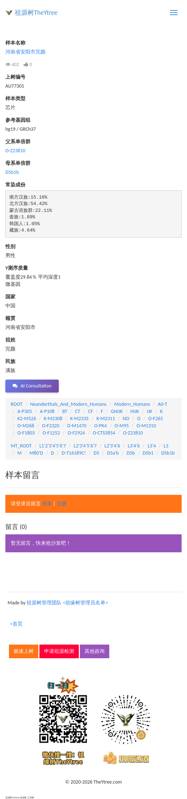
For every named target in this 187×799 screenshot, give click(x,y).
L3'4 (152, 446)
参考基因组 (17, 120)
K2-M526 (27, 418)
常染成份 (15, 185)
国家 (10, 297)
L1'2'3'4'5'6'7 (52, 446)
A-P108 (47, 411)
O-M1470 (76, 426)
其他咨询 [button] (95, 651)
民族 (10, 361)
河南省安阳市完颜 (25, 52)
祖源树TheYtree (36, 13)
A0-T (162, 404)
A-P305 (25, 411)
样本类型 (15, 99)
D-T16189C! (74, 453)
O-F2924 (76, 433)
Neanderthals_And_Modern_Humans (68, 404)
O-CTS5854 (104, 433)
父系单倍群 (17, 142)
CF (90, 411)
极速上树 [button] (24, 651)
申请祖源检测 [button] (59, 651)
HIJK (134, 411)
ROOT (16, 404)
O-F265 (155, 418)
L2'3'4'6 (112, 446)
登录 (47, 504)
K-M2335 (79, 418)
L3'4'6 (134, 446)
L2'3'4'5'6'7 (85, 446)
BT (64, 411)
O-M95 (122, 426)
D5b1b (12, 172)
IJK (149, 411)
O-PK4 (100, 426)
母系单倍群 (17, 163)
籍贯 (10, 318)
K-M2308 (53, 418)
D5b (130, 453)
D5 (96, 453)
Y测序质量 (16, 268)
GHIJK (117, 411)
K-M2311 (105, 418)
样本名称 (15, 43)
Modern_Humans (132, 404)
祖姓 (10, 340)
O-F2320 (50, 426)
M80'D (36, 453)
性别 (10, 246)
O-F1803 (26, 433)
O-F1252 (51, 433)
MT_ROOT (21, 446)
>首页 (16, 624)
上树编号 (15, 77)
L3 (166, 446)
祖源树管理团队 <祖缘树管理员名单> (67, 603)
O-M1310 (146, 426)
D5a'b (113, 453)
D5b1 (148, 453)
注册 (62, 504)
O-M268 (26, 426)
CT (77, 411)
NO (126, 418)
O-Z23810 (15, 151)
